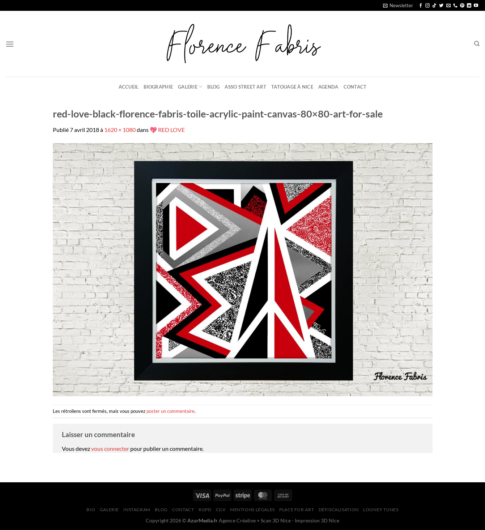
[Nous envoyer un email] (448, 5)
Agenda (328, 87)
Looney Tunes (380, 509)
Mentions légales (252, 509)
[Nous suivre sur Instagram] (427, 5)
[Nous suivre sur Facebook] (420, 5)
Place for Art (296, 509)
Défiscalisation (339, 509)
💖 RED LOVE (167, 129)
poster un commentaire (170, 411)
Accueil (129, 87)
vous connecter (110, 448)
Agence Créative (237, 520)
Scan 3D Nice (276, 520)
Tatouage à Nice (292, 87)
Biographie (158, 87)
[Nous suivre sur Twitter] (441, 5)
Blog (213, 87)
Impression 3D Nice (317, 520)
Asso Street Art (245, 87)
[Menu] (9, 44)
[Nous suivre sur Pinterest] (462, 5)
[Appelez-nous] (455, 5)
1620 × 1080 (120, 129)
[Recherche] (477, 44)
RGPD (205, 509)
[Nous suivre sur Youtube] (476, 5)
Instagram (136, 509)
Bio (90, 509)
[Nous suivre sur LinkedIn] (469, 5)
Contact (355, 87)
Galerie (190, 86)
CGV (221, 509)
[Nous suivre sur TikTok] (434, 5)
